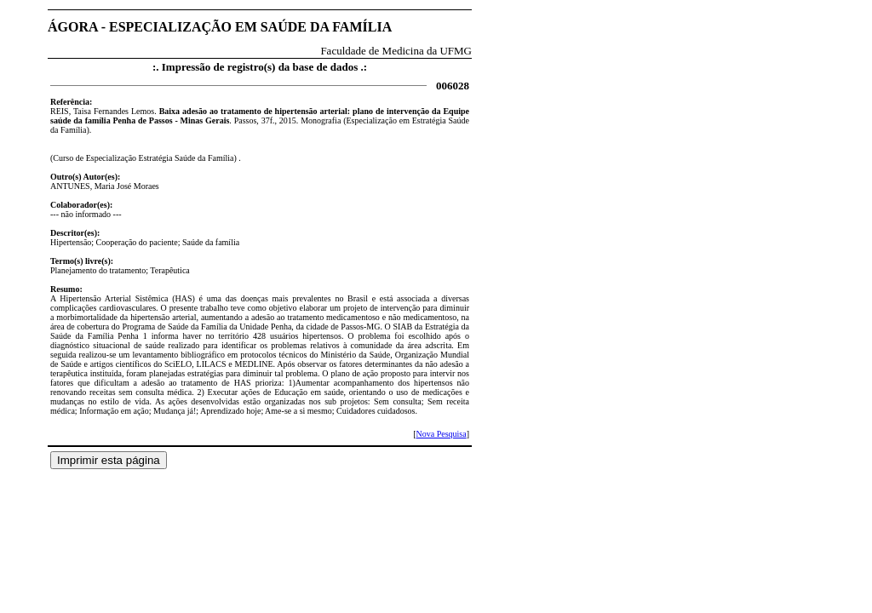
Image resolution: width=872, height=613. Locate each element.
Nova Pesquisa (441, 433)
